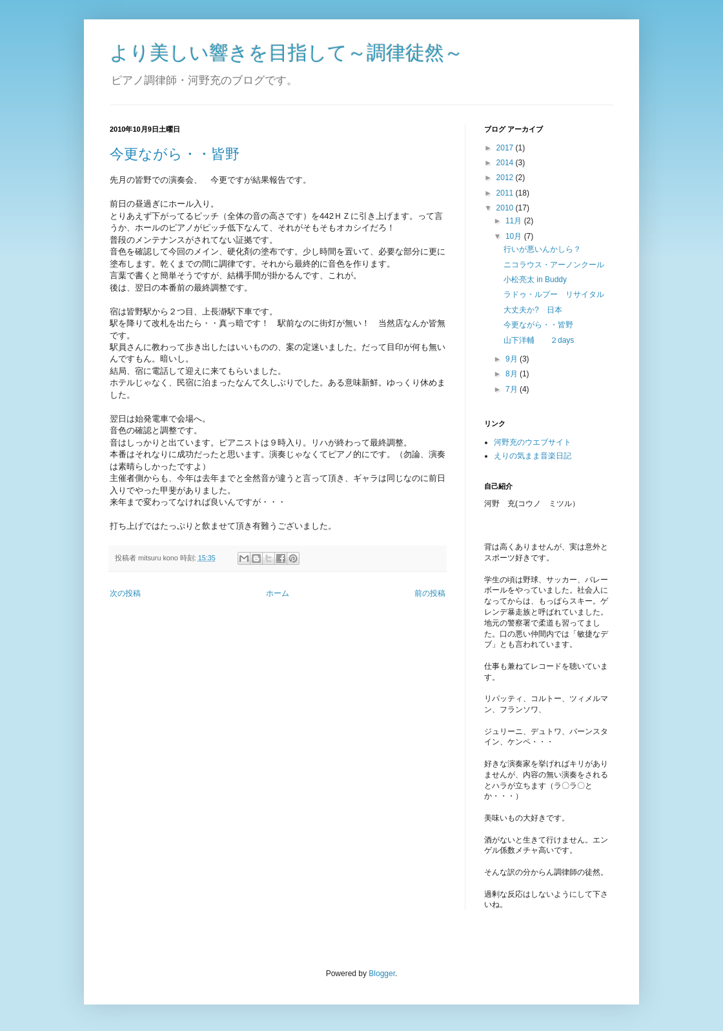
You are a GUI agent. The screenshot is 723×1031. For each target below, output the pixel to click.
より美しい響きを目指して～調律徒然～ (286, 52)
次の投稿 (125, 593)
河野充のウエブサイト (532, 442)
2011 (506, 193)
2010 (506, 207)
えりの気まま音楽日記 (532, 455)
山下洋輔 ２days (539, 340)
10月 (514, 236)
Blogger (382, 973)
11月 (514, 220)
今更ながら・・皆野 (174, 154)
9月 (512, 358)
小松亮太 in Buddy (535, 279)
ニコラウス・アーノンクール (554, 264)
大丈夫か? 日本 (533, 309)
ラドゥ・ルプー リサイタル (554, 294)
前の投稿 (429, 593)
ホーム (277, 593)
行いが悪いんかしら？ (542, 249)
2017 (506, 147)
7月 (512, 389)
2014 (506, 162)
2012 (506, 177)
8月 (512, 373)
